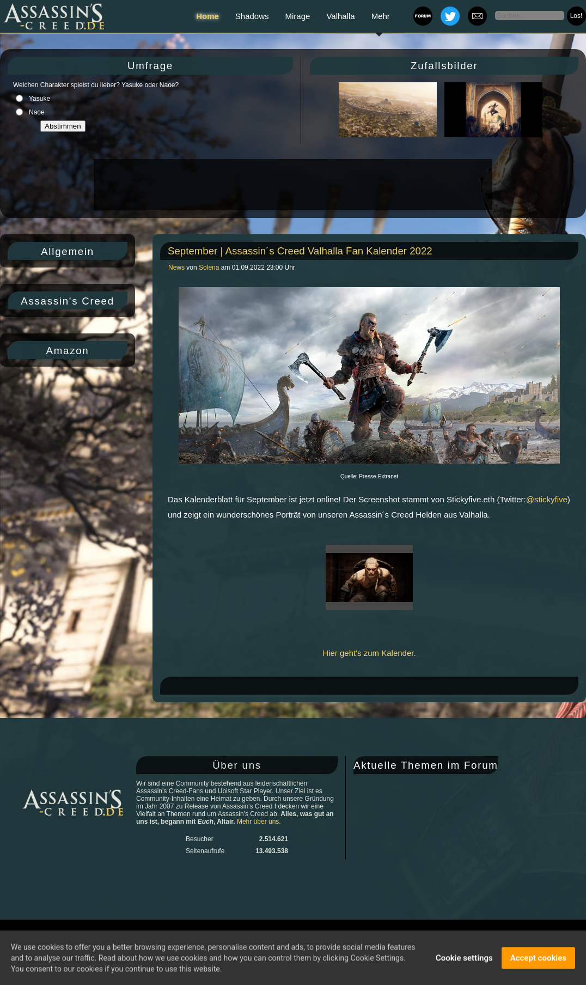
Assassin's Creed (67, 301)
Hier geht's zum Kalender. (369, 653)
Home (207, 16)
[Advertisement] (292, 184)
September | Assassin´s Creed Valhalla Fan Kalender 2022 (300, 251)
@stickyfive (546, 499)
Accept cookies (538, 959)
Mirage (297, 16)
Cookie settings (464, 959)
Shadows (252, 16)
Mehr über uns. (259, 821)
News (177, 267)
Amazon (67, 350)
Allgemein (67, 251)
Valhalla (340, 16)
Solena (209, 267)
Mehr (380, 16)
